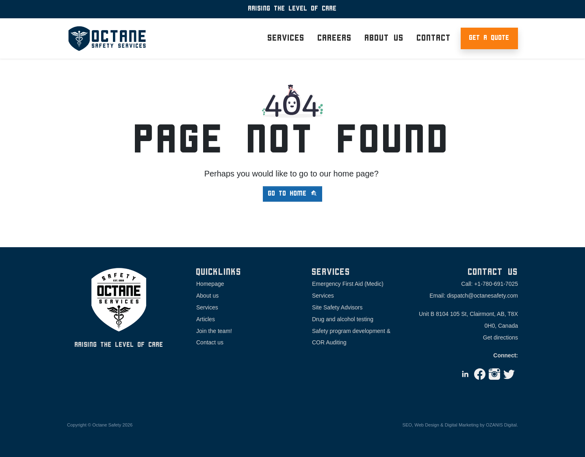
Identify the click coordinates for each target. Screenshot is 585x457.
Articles (205, 319)
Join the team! (214, 331)
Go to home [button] (292, 193)
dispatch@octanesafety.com (482, 295)
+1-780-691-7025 (496, 284)
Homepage (210, 284)
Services (207, 307)
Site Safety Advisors (337, 307)
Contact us (209, 342)
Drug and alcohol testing (342, 319)
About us (207, 295)
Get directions (500, 337)
